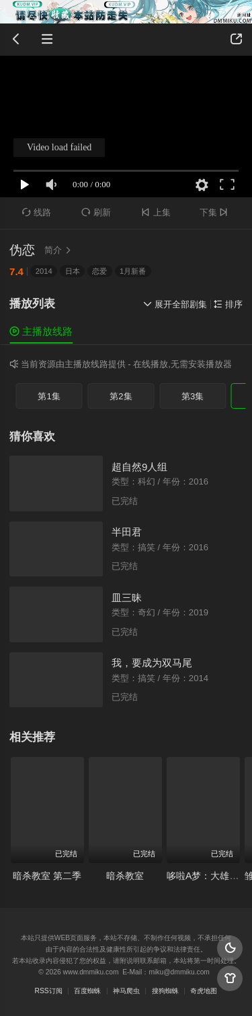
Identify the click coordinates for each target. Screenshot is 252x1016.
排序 (228, 304)
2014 (44, 271)
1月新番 (133, 271)
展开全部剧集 (175, 304)
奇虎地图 (203, 991)
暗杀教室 (125, 875)
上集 (156, 212)
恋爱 (99, 271)
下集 (215, 212)
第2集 (121, 396)
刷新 (96, 212)
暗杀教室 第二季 (47, 875)
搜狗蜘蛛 (165, 991)
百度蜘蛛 (87, 991)
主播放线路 (41, 331)
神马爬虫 (126, 991)
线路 (37, 212)
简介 (59, 250)
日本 (72, 271)
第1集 (49, 396)
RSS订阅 (48, 991)
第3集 (192, 396)
